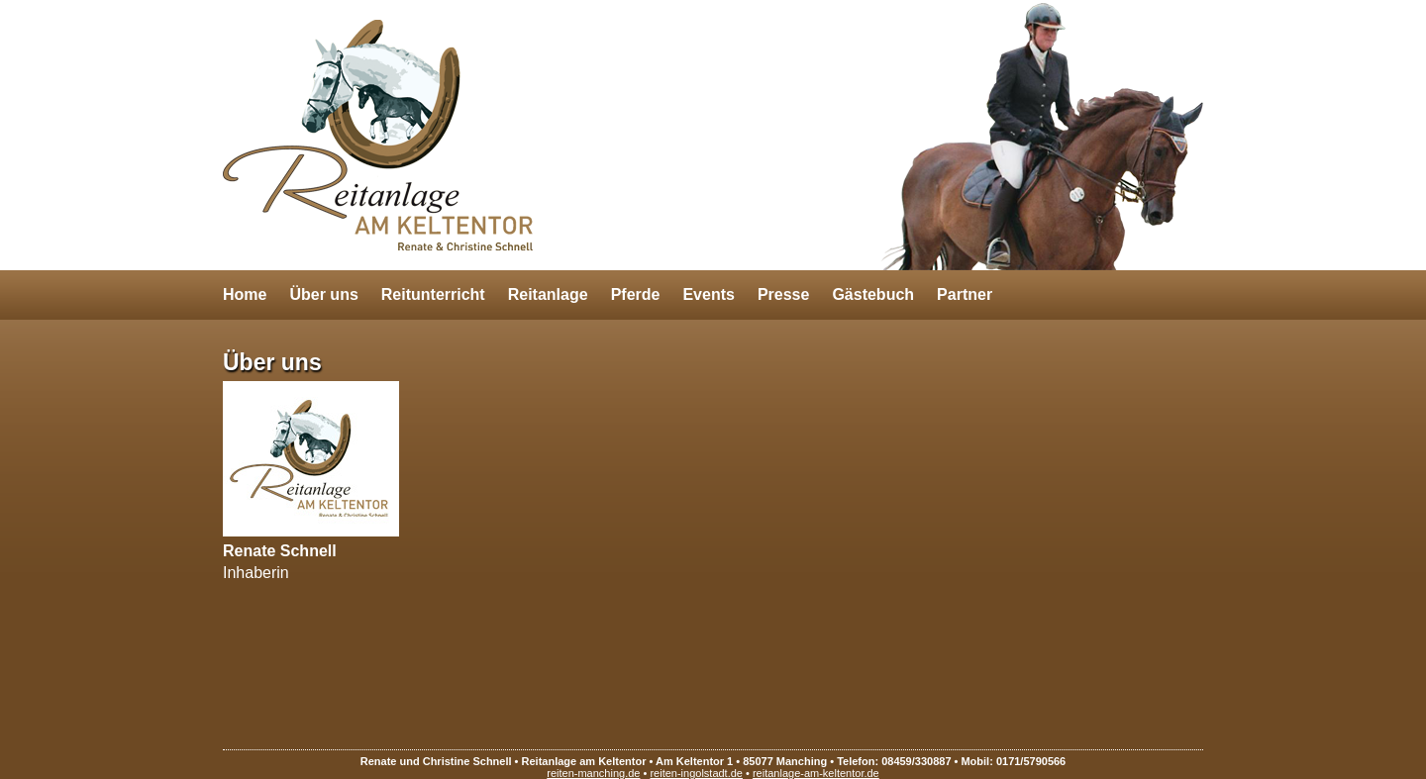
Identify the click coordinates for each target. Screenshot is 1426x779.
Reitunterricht (433, 294)
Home (244, 294)
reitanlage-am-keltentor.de (816, 773)
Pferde (636, 294)
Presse (784, 294)
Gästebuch (873, 294)
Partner (964, 294)
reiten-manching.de (593, 773)
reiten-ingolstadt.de (696, 773)
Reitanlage (548, 294)
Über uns (323, 294)
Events (708, 294)
